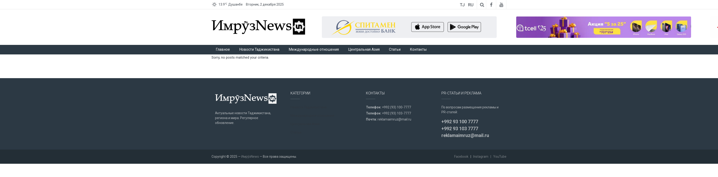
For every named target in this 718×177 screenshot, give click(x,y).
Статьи (395, 49)
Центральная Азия (364, 49)
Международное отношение (312, 115)
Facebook (461, 156)
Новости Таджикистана (259, 49)
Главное (223, 49)
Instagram (480, 156)
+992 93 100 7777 (459, 121)
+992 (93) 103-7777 (396, 113)
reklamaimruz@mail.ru (394, 119)
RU (470, 4)
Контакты (418, 49)
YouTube (499, 156)
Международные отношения (314, 49)
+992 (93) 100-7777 (396, 107)
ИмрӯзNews (250, 156)
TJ (462, 4)
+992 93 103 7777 (459, 128)
